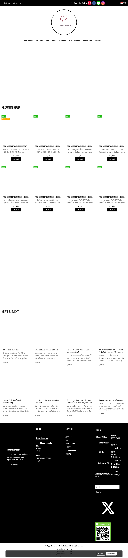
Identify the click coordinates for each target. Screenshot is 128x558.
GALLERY (62, 40)
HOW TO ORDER (74, 40)
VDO (47, 40)
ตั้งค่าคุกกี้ (101, 554)
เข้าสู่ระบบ (7, 3)
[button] (104, 40)
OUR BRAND (28, 40)
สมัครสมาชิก (17, 3)
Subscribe (98, 492)
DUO (38, 451)
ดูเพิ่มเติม (6, 362)
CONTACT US (87, 40)
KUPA (38, 461)
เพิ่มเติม (98, 40)
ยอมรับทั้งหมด (111, 554)
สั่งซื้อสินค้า (16, 159)
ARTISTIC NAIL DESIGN (44, 458)
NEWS (54, 40)
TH (123, 3)
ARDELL (39, 448)
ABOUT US (39, 40)
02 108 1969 (15, 464)
